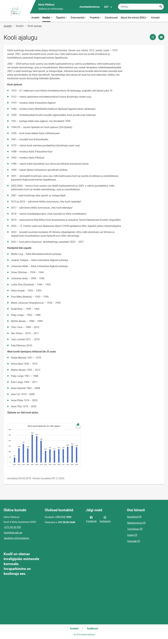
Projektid (96, 17)
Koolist (47, 17)
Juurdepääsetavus (89, 6)
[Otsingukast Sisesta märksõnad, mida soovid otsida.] (141, 7)
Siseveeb (132, 541)
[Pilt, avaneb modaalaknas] (44, 446)
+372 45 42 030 (12, 527)
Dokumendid (79, 17)
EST (108, 7)
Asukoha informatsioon (16, 538)
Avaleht (35, 17)
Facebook (91, 519)
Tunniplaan (133, 529)
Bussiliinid (132, 516)
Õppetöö (62, 17)
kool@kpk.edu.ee (13, 532)
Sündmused (111, 17)
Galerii (130, 535)
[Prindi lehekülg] (161, 37)
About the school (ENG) (134, 17)
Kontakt (155, 17)
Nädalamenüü (134, 522)
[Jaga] (153, 37)
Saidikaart (92, 628)
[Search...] (160, 6)
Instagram (105, 519)
